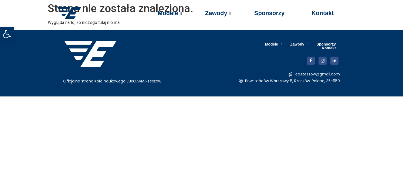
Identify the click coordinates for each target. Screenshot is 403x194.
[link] (7, 34)
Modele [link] (169, 13)
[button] (251, 46)
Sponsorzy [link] (269, 13)
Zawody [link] (218, 13)
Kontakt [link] (322, 13)
